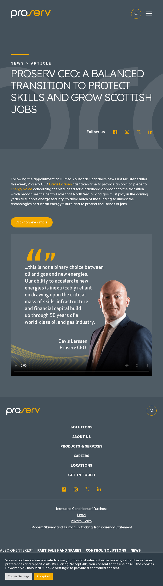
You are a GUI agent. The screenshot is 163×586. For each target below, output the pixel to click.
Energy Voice (21, 189)
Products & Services (81, 446)
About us (81, 437)
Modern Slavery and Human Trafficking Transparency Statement (81, 527)
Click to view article (31, 222)
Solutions (81, 427)
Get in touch (81, 475)
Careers (81, 456)
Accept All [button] (43, 576)
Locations (81, 465)
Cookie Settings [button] (19, 576)
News (17, 63)
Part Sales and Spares (59, 550)
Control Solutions (106, 550)
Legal (81, 515)
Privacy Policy (81, 521)
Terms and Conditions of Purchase (81, 509)
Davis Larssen (60, 184)
